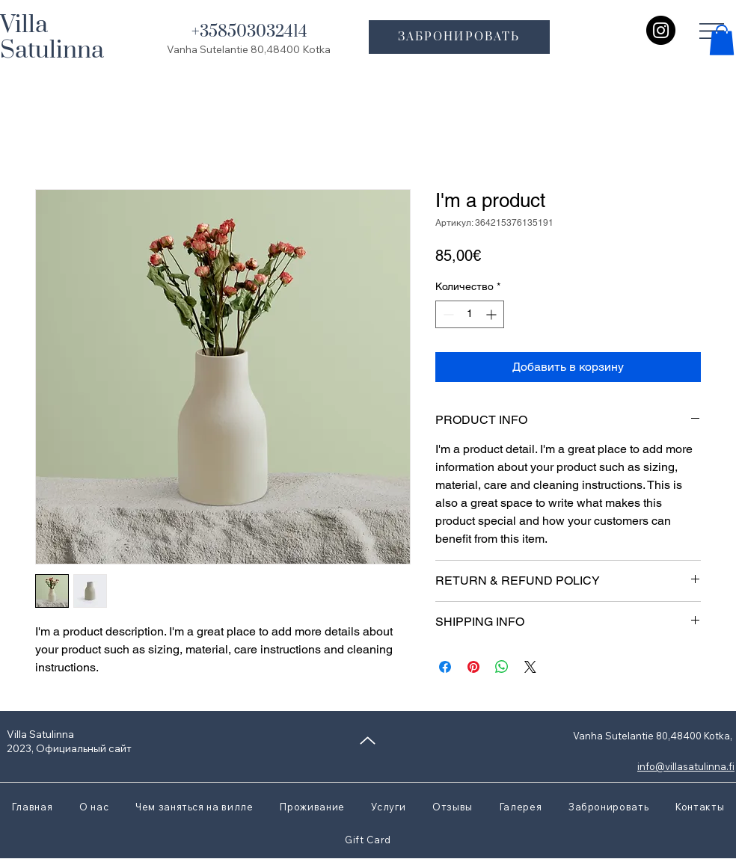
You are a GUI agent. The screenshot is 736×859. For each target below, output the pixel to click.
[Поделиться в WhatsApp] (502, 667)
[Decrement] (447, 314)
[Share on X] (530, 667)
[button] (722, 40)
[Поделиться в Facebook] (445, 667)
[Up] (367, 740)
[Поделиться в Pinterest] (473, 667)
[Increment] (492, 314)
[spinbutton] (469, 314)
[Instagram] (660, 30)
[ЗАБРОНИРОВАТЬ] (459, 37)
